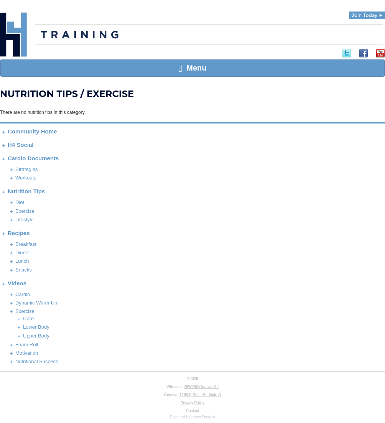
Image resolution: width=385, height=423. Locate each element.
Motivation (26, 353)
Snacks (23, 270)
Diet (19, 202)
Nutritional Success (36, 361)
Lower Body (36, 327)
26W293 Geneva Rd (201, 387)
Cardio (22, 294)
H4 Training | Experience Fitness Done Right (13, 34)
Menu (192, 68)
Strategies (26, 169)
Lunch (22, 261)
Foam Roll (26, 344)
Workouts (25, 178)
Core (28, 318)
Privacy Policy (192, 403)
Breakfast (25, 244)
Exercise (25, 211)
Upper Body (36, 336)
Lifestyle (24, 219)
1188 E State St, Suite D (200, 395)
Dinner (22, 252)
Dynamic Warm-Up (36, 303)
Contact (192, 411)
